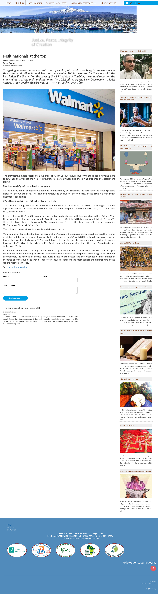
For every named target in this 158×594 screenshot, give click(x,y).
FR (135, 3)
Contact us (11, 530)
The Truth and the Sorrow (129, 379)
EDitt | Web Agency (150, 588)
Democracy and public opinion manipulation (135, 471)
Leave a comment (12, 272)
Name (6, 276)
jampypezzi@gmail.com (65, 536)
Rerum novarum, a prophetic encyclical (134, 287)
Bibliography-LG (108, 2)
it (90, 538)
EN (131, 3)
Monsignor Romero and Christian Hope (134, 51)
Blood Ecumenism (127, 425)
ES (139, 3)
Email (45, 276)
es (98, 538)
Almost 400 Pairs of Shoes (129, 243)
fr (95, 538)
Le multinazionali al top (19, 267)
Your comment (9, 285)
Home (8, 2)
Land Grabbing (34, 2)
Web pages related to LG (83, 2)
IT (127, 3)
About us (19, 2)
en (92, 538)
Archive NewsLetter (56, 2)
